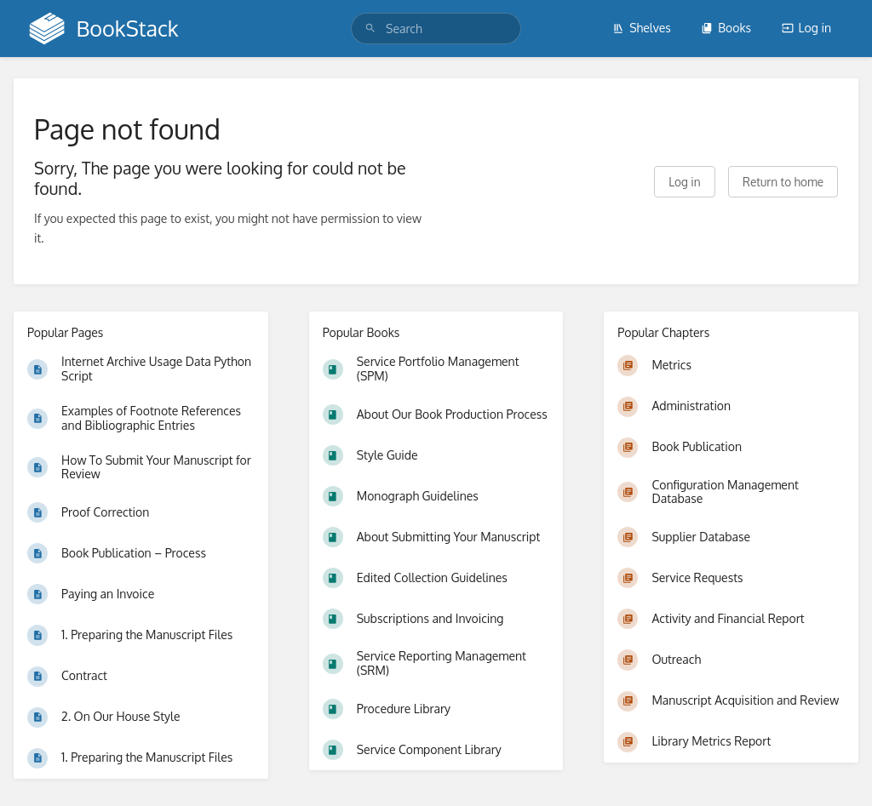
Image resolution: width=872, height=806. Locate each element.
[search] (436, 28)
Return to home (783, 181)
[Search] (370, 28)
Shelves (641, 27)
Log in (806, 27)
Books (726, 27)
